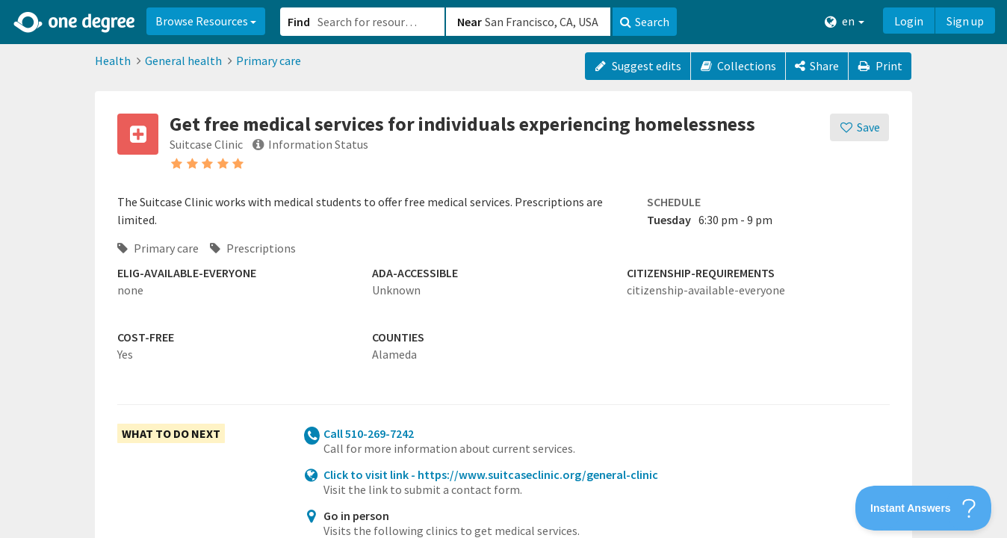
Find (299, 21)
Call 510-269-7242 (368, 433)
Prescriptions (253, 248)
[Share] (817, 66)
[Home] (75, 22)
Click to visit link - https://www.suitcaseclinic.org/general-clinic (490, 474)
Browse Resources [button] (205, 20)
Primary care (268, 60)
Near (469, 21)
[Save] (859, 127)
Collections (738, 65)
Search (644, 21)
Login (908, 20)
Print (880, 65)
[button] (503, 269)
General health (183, 60)
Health (113, 60)
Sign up (965, 20)
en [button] (844, 21)
